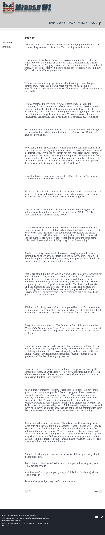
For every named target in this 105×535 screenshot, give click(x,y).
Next (98, 491)
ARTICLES (61, 23)
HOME (52, 23)
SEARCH (93, 23)
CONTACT (82, 23)
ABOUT (72, 23)
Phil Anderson (7, 43)
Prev (28, 491)
